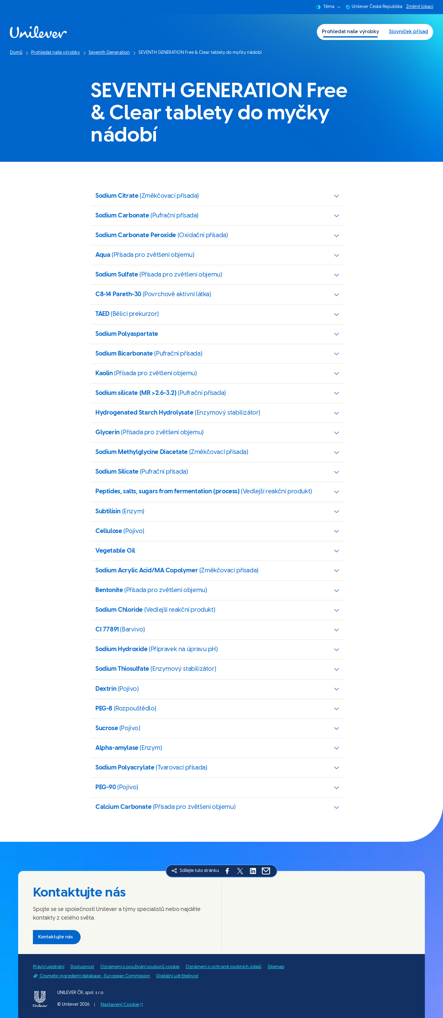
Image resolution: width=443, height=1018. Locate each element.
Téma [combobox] (328, 7)
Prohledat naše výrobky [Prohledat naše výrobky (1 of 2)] (350, 31)
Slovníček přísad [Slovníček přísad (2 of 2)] (408, 31)
